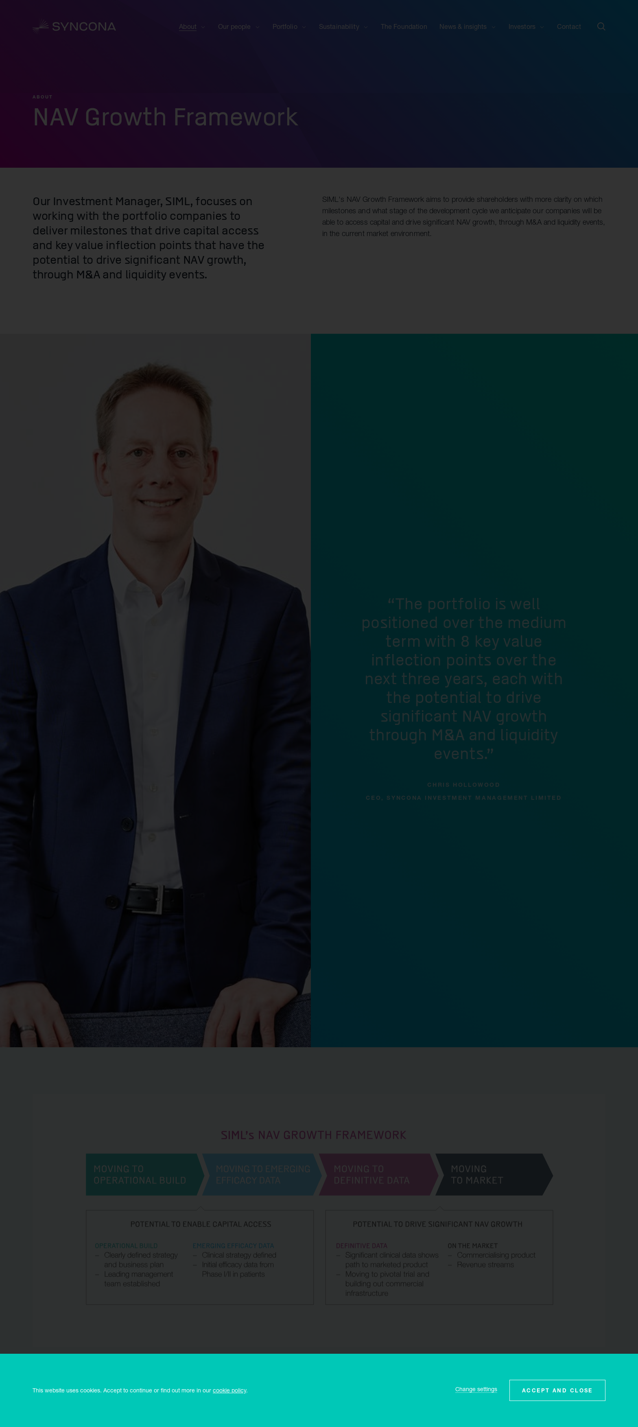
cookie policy (229, 1390)
